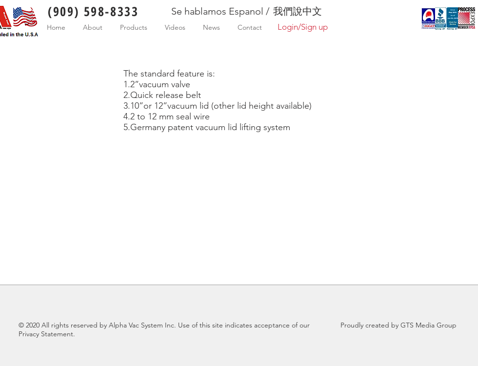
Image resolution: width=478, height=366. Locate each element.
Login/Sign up (303, 27)
